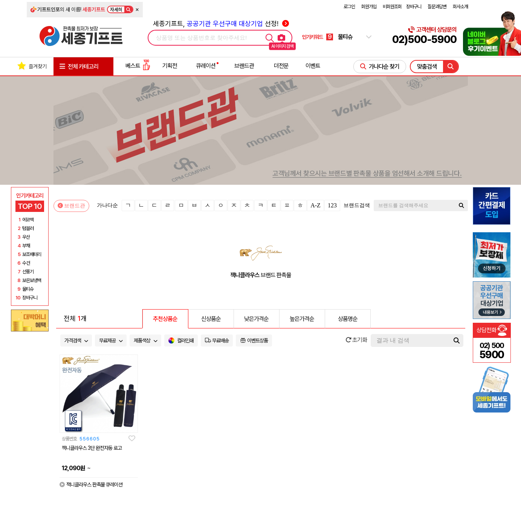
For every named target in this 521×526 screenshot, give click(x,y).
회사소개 (460, 6)
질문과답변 (437, 6)
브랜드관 (244, 65)
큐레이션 (205, 65)
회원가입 (368, 6)
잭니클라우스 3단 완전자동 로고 (92, 448)
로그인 (349, 6)
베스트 (137, 65)
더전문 (281, 65)
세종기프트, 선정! (221, 24)
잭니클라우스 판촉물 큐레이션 (91, 485)
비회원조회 (392, 6)
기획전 (169, 65)
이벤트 (313, 65)
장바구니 (413, 6)
